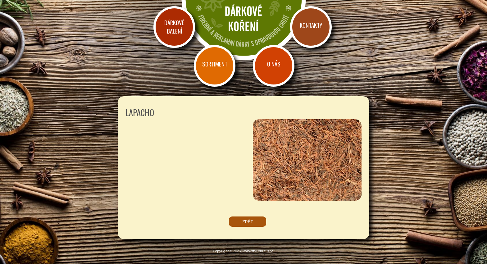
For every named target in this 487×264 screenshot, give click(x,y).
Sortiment (214, 64)
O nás (273, 64)
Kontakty (311, 25)
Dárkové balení (174, 26)
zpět (247, 221)
